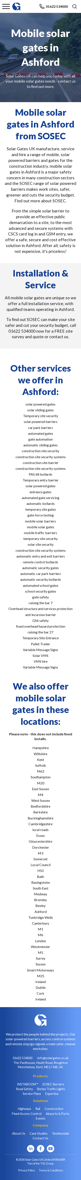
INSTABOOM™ (27, 1084)
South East (40, 888)
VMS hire (41, 661)
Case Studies (39, 1133)
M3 (40, 853)
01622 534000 (53, 6)
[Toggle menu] (6, 6)
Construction (53, 1109)
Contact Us (40, 1138)
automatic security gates (40, 568)
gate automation (40, 439)
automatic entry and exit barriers (40, 556)
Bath (40, 876)
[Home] (16, 4)
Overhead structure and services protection (40, 609)
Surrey (40, 958)
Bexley (40, 905)
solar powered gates (40, 404)
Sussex (41, 964)
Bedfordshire (40, 806)
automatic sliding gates (40, 445)
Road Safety (24, 1089)
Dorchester (40, 847)
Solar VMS (40, 655)
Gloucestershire (40, 841)
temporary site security (40, 538)
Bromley (40, 900)
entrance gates (40, 492)
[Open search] (74, 6)
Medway (40, 894)
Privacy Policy (26, 1170)
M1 (40, 929)
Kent (40, 759)
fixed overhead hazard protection (40, 626)
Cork (40, 993)
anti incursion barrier (40, 615)
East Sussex (40, 789)
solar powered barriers (40, 421)
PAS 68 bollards (40, 474)
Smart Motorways (40, 970)
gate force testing (40, 515)
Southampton (41, 777)
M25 (40, 976)
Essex (40, 835)
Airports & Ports (57, 1113)
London (40, 941)
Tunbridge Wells (40, 917)
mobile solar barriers (40, 521)
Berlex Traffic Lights (51, 1089)
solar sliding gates (40, 410)
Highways (24, 1109)
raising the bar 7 (40, 603)
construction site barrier (41, 463)
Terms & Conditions (51, 1170)
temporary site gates (40, 509)
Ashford (41, 912)
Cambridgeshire (40, 824)
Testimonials (60, 1133)
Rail (37, 1109)
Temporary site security (40, 416)
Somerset (40, 859)
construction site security (40, 451)
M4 (40, 795)
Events (40, 1118)
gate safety (40, 597)
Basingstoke (40, 882)
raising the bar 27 (40, 632)
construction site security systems (41, 457)
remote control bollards (40, 562)
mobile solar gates (40, 527)
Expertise (52, 1093)
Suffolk (40, 765)
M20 (40, 783)
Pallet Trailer (40, 644)
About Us (18, 1133)
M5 (40, 952)
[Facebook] (40, 1148)
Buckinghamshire (40, 818)
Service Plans (32, 1093)
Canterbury (40, 923)
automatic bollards (41, 503)
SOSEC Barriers (53, 1084)
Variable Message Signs (40, 650)
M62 (40, 771)
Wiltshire (40, 754)
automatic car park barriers (40, 574)
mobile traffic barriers (40, 533)
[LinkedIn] (30, 1148)
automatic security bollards (40, 579)
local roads (40, 830)
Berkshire (40, 812)
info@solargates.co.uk (52, 1058)
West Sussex (40, 800)
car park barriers (40, 428)
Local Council (41, 865)
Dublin (41, 987)
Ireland (40, 982)
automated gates (40, 433)
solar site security (41, 544)
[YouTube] (50, 1148)
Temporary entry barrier (41, 480)
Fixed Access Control (26, 1113)
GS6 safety (40, 620)
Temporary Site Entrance (40, 638)
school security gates (40, 591)
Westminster (40, 947)
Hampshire (40, 748)
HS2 (40, 870)
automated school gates (40, 585)
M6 (40, 935)
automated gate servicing (40, 498)
